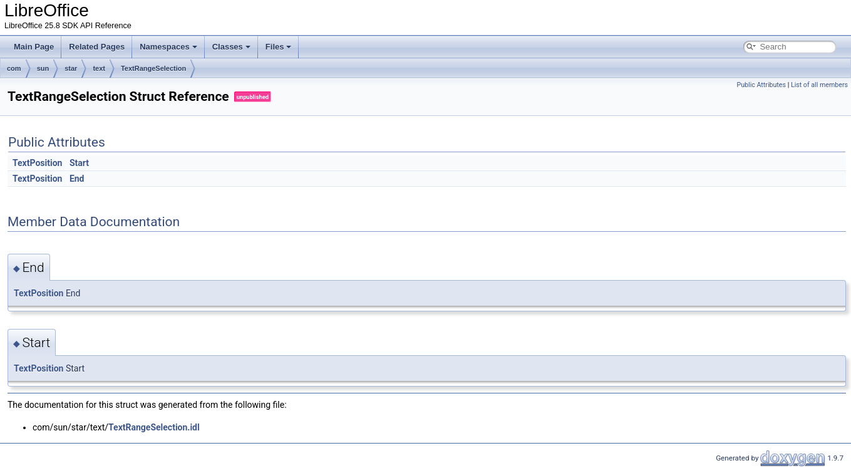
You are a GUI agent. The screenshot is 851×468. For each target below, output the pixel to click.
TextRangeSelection (153, 68)
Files (279, 46)
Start (79, 163)
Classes (231, 46)
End (77, 179)
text (99, 68)
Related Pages (97, 46)
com (14, 68)
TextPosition (37, 163)
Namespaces (168, 46)
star (70, 68)
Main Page (34, 46)
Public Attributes (761, 85)
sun (43, 68)
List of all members (819, 85)
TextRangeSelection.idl (154, 427)
